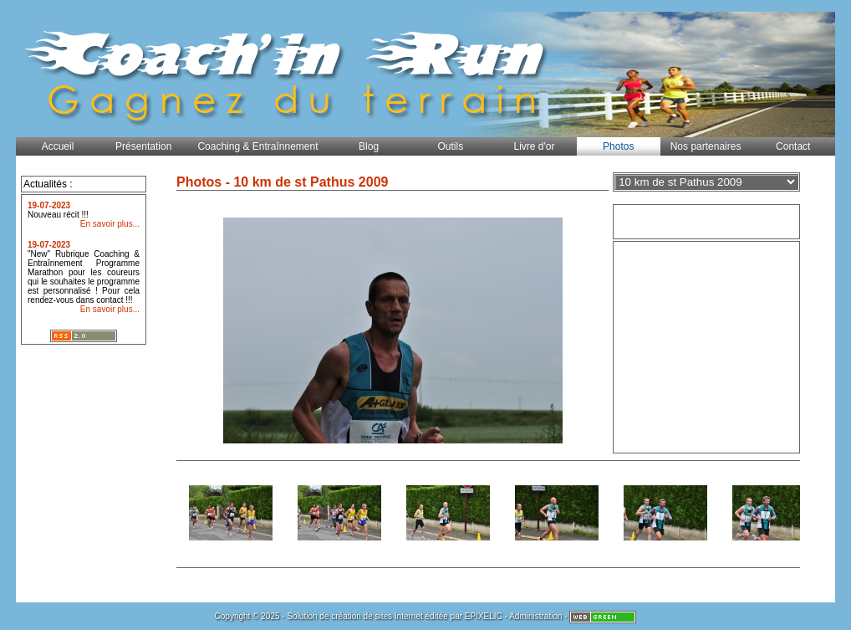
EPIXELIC (483, 616)
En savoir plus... (110, 223)
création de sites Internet (377, 616)
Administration (535, 616)
